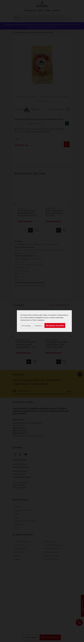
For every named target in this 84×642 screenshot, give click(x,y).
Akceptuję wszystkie (55, 325)
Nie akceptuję (26, 325)
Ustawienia (38, 325)
